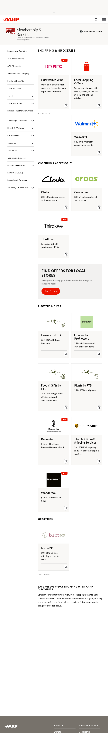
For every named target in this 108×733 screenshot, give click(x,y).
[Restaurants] (33, 150)
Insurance (11, 143)
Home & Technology (16, 165)
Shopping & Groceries (17, 120)
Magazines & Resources (17, 180)
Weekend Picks (14, 88)
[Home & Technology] (33, 165)
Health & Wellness (15, 128)
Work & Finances (14, 103)
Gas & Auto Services (16, 158)
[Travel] (33, 96)
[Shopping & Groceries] (33, 121)
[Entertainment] (33, 136)
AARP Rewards (14, 66)
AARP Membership (15, 58)
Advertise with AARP (89, 725)
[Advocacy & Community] (33, 188)
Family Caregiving (15, 172)
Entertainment (13, 135)
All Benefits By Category (18, 73)
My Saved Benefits (15, 81)
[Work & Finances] (33, 103)
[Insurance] (33, 143)
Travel (10, 96)
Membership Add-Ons (17, 51)
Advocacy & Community (17, 187)
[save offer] (66, 105)
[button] (104, 19)
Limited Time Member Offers (20, 110)
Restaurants (12, 150)
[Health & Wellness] (33, 128)
